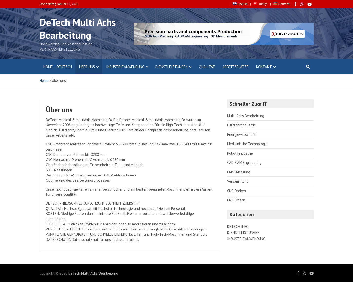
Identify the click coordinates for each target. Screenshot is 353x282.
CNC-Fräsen (236, 200)
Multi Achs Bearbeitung (245, 115)
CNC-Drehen (236, 190)
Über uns (87, 66)
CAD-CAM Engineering (244, 162)
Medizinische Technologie (247, 143)
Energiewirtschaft (241, 134)
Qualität (207, 66)
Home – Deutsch (57, 66)
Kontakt (264, 66)
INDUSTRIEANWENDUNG (125, 66)
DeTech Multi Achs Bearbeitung (78, 28)
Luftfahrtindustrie (241, 125)
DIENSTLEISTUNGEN (171, 66)
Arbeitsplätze (236, 66)
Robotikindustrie (240, 153)
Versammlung (238, 181)
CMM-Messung (238, 172)
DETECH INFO (238, 226)
